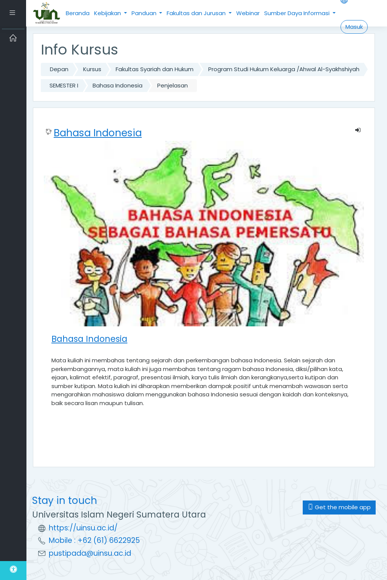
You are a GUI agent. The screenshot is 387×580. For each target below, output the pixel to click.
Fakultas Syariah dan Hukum (155, 69)
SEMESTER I (64, 85)
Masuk (354, 27)
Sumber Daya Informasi (297, 13)
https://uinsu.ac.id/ (83, 528)
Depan (59, 69)
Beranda (78, 13)
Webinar (248, 13)
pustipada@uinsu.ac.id (90, 553)
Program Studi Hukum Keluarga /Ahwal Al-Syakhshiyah (283, 69)
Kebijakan (108, 13)
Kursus (92, 69)
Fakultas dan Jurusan (197, 13)
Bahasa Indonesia (117, 85)
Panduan (145, 13)
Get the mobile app (339, 507)
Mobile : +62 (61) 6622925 (94, 540)
